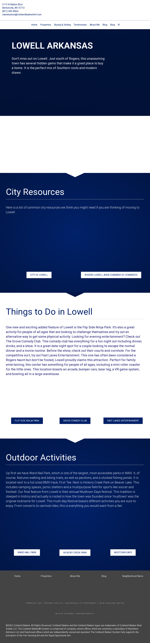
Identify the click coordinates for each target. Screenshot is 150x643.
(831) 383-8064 (10, 11)
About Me (95, 24)
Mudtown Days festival (96, 492)
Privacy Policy (54, 603)
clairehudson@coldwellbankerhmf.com (22, 14)
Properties (45, 24)
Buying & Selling (62, 24)
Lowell (53, 492)
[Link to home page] (75, 6)
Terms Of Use (34, 603)
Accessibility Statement (81, 603)
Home (34, 24)
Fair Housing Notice (111, 603)
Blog (105, 24)
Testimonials (80, 24)
